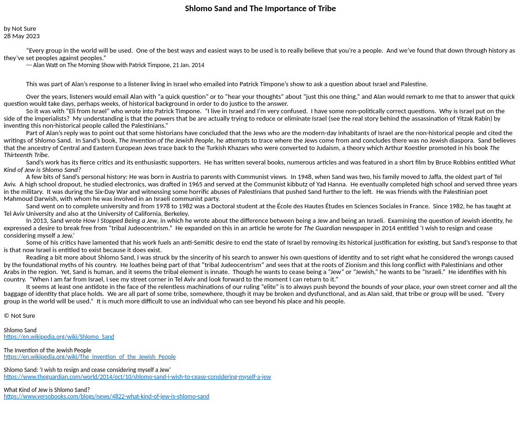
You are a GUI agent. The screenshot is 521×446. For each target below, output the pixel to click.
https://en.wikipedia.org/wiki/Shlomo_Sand (59, 337)
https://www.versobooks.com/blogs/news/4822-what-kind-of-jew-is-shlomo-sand (106, 396)
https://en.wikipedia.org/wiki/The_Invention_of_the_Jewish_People (90, 357)
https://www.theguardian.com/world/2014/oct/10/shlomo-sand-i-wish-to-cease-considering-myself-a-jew (137, 377)
